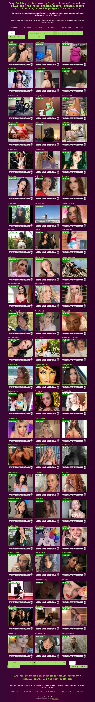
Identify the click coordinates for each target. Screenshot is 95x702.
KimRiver (11, 42)
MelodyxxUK (39, 283)
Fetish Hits (55, 699)
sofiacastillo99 (67, 122)
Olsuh (64, 418)
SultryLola (12, 633)
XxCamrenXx (13, 391)
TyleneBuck (12, 418)
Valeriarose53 (40, 552)
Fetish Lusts (27, 27)
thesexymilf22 (67, 96)
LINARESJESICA (68, 203)
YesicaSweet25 (67, 230)
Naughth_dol (39, 96)
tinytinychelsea (67, 365)
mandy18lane (40, 418)
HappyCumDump (41, 580)
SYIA (10, 580)
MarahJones (12, 230)
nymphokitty (66, 526)
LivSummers (13, 606)
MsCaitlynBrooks (41, 445)
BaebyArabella (13, 552)
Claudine (65, 580)
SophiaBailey (13, 526)
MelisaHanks (13, 122)
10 (80, 33)
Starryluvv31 (66, 499)
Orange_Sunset (40, 122)
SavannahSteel (13, 472)
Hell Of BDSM (13, 27)
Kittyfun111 (66, 311)
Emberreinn (66, 283)
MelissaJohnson (14, 283)
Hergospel (65, 472)
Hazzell (37, 230)
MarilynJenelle (13, 337)
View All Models (35, 33)
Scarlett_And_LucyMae (70, 337)
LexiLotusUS (39, 337)
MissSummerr (40, 606)
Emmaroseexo (67, 606)
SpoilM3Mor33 (40, 150)
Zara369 (64, 150)
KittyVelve (12, 68)
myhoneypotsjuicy (68, 257)
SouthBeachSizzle (15, 499)
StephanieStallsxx (41, 365)
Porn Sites (38, 27)
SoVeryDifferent (14, 311)
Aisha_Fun (12, 203)
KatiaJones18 (13, 96)
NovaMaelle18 (40, 633)
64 (39, 37)
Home (12, 33)
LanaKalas (12, 176)
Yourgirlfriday (67, 391)
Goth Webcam (50, 27)
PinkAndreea (66, 552)
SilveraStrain (39, 526)
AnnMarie (38, 391)
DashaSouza (12, 150)
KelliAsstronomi (67, 445)
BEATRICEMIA (67, 68)
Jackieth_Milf (40, 203)
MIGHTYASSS (67, 42)
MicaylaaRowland (68, 633)
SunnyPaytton (40, 68)
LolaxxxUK (12, 257)
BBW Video (79, 27)
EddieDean (39, 499)
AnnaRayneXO (40, 311)
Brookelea (38, 472)
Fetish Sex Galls (66, 27)
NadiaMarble (39, 42)
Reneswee (65, 176)
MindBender (39, 257)
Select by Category (17, 37)
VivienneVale (39, 176)
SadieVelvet (12, 365)
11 (30, 37)
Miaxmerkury (13, 445)
